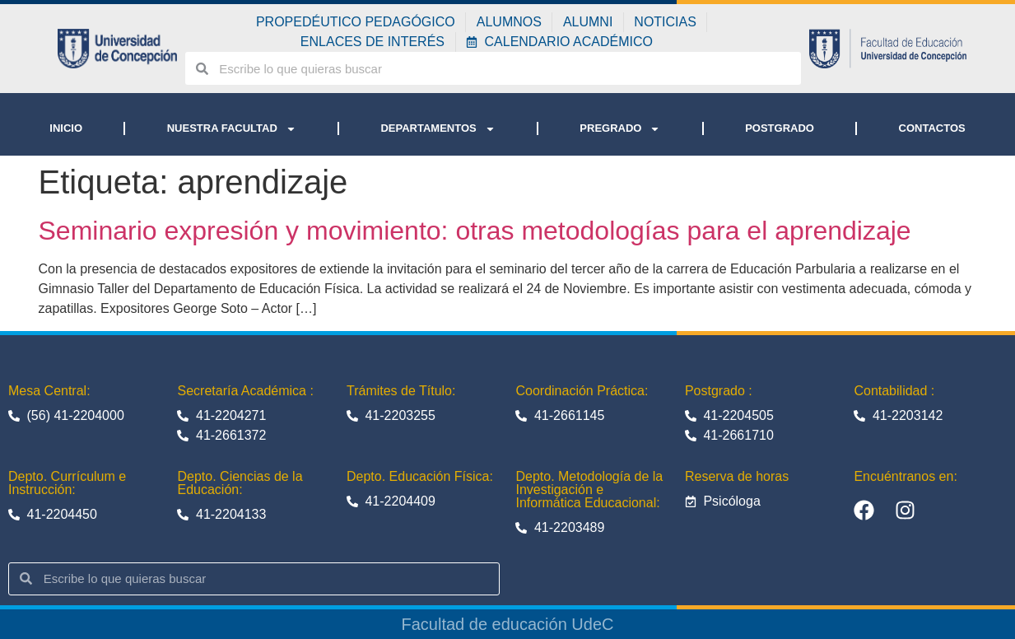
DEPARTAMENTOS (437, 128)
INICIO (65, 128)
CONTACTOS (932, 128)
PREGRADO (620, 128)
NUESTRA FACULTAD (231, 128)
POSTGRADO (779, 128)
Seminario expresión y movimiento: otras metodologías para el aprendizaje (475, 230)
